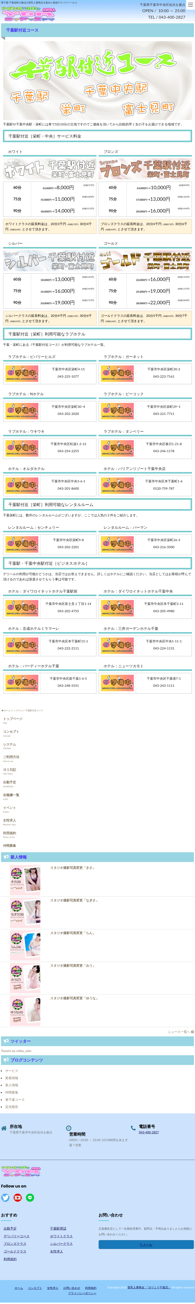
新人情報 (11, 1086)
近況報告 (11, 1108)
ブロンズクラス (15, 1245)
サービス (11, 1072)
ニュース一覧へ (181, 1033)
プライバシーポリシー (82, 1294)
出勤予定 (9, 783)
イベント (9, 809)
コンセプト (11, 733)
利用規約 (9, 834)
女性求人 (9, 821)
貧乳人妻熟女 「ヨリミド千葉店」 (149, 1288)
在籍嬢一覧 (11, 796)
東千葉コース (15, 1101)
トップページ (12, 720)
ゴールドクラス (15, 1253)
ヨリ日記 (9, 771)
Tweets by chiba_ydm (16, 1052)
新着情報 (11, 1079)
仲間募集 (9, 847)
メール (146, 1246)
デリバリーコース (17, 1237)
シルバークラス (61, 1245)
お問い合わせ (71, 1289)
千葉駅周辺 (58, 1230)
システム (9, 745)
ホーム (19, 1289)
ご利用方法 (11, 758)
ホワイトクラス (61, 1237)
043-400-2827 (149, 1133)
